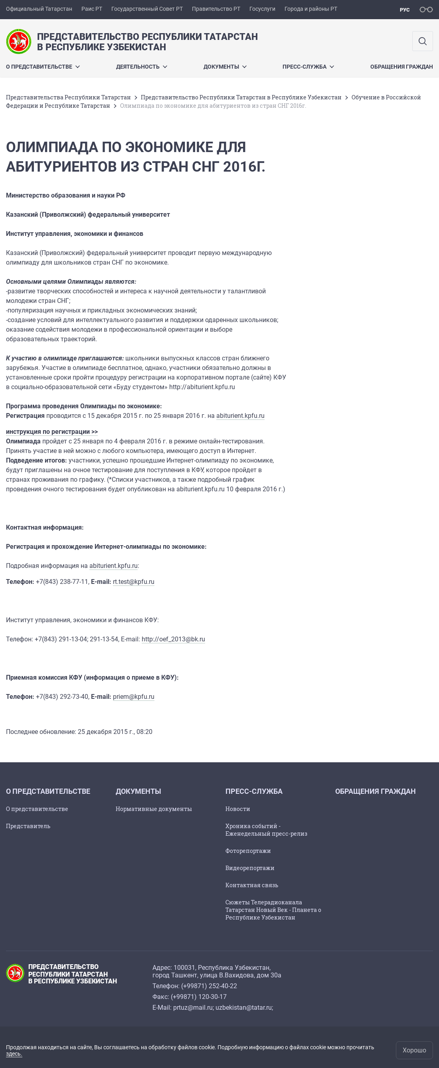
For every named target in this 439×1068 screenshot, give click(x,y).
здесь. (14, 1053)
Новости (237, 809)
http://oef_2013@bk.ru (173, 639)
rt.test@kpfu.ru (133, 581)
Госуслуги (262, 9)
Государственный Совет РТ (147, 9)
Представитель (28, 826)
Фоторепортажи (248, 850)
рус (405, 10)
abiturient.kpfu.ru (240, 415)
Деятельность (141, 66)
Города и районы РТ (311, 9)
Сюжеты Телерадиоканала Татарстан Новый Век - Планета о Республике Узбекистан (273, 909)
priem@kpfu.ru (133, 696)
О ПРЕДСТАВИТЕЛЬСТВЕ (43, 66)
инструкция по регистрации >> (52, 431)
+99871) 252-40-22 (210, 986)
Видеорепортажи (250, 868)
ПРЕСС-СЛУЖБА (308, 66)
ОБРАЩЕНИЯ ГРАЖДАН (401, 66)
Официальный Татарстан (39, 9)
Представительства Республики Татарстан (68, 97)
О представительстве (37, 809)
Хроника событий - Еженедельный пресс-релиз (266, 829)
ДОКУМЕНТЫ (225, 66)
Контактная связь (251, 885)
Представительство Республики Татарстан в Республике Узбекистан (241, 97)
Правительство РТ (216, 9)
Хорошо (414, 1050)
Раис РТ (91, 9)
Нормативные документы (154, 809)
